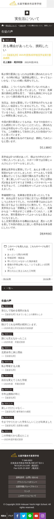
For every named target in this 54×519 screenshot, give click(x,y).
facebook (17, 516)
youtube (36, 516)
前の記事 (7, 279)
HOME (2, 25)
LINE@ (30, 516)
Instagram (42, 516)
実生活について (11, 25)
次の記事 (47, 279)
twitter (23, 516)
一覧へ (9, 288)
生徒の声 (22, 25)
